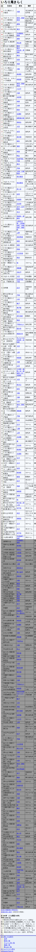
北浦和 (19, 454)
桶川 (18, 836)
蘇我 (18, 477)
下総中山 (20, 641)
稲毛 (18, 389)
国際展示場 (20, 118)
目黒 (18, 59)
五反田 (19, 204)
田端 (18, 249)
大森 (18, 11)
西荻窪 (19, 576)
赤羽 (18, 131)
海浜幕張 (20, 183)
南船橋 (19, 268)
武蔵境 (19, 199)
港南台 (19, 122)
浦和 (18, 39)
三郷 (18, 656)
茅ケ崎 (19, 856)
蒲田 (18, 146)
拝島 (18, 420)
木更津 (19, 97)
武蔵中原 (20, 785)
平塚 (18, 168)
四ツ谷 (19, 189)
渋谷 (18, 812)
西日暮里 (20, 176)
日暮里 (19, 863)
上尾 (18, 433)
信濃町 (19, 114)
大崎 (18, 105)
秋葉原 (19, 79)
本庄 (18, 513)
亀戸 (18, 303)
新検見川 (20, 568)
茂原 (18, 882)
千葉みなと (20, 324)
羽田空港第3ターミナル (20, 693)
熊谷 (18, 257)
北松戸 (19, 272)
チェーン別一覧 (9, 943)
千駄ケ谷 (20, 907)
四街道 (19, 653)
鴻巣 (18, 600)
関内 (18, 110)
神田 (18, 241)
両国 (18, 151)
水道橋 (19, 437)
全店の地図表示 (6, 910)
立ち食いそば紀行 (7, 937)
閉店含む (15, 910)
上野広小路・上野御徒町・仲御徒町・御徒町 (20, 225)
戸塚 (18, 295)
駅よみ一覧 (8, 947)
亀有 (18, 46)
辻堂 (18, 366)
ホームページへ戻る (8, 949)
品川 (18, 288)
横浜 (18, 55)
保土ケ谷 (20, 748)
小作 (18, 299)
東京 (18, 29)
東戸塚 (19, 307)
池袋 (18, 64)
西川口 (19, 385)
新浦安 (19, 449)
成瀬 (18, 495)
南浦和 (19, 74)
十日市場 (20, 253)
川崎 (18, 397)
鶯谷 (18, 852)
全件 (5, 939)
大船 (18, 69)
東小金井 (20, 572)
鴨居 (18, 320)
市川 (18, 212)
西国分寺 (20, 334)
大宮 (18, 126)
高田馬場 (20, 237)
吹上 (18, 649)
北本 (18, 859)
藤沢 (18, 616)
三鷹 (18, 428)
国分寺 (19, 328)
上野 (18, 233)
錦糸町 (19, 472)
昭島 (18, 598)
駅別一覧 (7, 941)
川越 (18, 93)
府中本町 (20, 316)
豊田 (18, 596)
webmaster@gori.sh (7, 951)
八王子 (19, 89)
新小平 (19, 833)
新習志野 (20, 668)
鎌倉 (18, 777)
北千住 (19, 508)
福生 (18, 141)
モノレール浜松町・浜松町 (20, 340)
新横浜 (19, 518)
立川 (18, 424)
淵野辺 (19, 825)
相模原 (19, 491)
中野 (18, 761)
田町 (18, 589)
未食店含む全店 (6, 912)
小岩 (18, 663)
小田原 (19, 552)
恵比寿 (19, 43)
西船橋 (19, 411)
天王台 (19, 840)
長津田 (19, 781)
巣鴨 (18, 24)
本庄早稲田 (20, 769)
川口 (18, 585)
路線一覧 (7, 945)
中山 (18, 592)
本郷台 (19, 676)
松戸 (18, 734)
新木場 (19, 137)
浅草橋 (19, 715)
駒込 (18, 156)
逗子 (18, 604)
